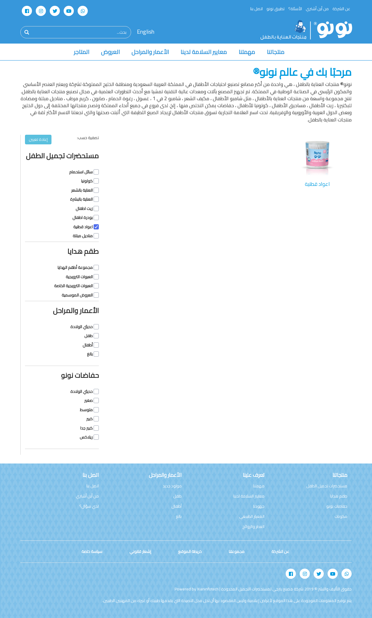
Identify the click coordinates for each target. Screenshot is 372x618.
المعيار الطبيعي (251, 516)
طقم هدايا (338, 496)
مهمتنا (247, 51)
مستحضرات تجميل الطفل (326, 486)
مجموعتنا (236, 551)
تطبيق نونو (276, 8)
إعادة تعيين (38, 139)
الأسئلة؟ (295, 8)
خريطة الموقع (190, 551)
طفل (177, 496)
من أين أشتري (317, 8)
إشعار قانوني (140, 551)
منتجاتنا (276, 51)
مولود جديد (172, 486)
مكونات (341, 516)
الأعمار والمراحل (150, 51)
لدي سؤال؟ (89, 506)
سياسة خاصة (91, 551)
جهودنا (258, 506)
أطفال (176, 506)
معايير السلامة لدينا (203, 51)
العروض (110, 51)
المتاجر (81, 51)
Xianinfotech (208, 589)
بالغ (179, 516)
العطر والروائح (253, 526)
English (145, 32)
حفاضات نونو (336, 506)
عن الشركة (341, 8)
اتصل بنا (256, 8)
